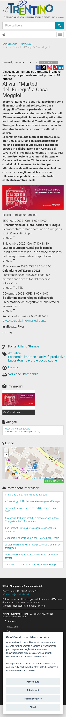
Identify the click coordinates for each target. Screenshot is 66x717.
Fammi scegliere (33, 698)
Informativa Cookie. (25, 670)
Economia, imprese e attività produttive (36, 357)
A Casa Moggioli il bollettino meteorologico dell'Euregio (32, 501)
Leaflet (34, 478)
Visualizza (11, 412)
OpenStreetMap (46, 478)
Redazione (12, 626)
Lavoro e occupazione (41, 360)
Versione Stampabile (23, 374)
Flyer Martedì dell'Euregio (17, 428)
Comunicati (27, 44)
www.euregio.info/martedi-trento (25, 320)
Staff (9, 631)
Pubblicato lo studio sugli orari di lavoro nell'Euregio (31, 564)
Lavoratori (15, 360)
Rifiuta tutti (33, 690)
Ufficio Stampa (9, 44)
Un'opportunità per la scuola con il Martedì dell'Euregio (32, 538)
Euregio (13, 367)
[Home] (4, 34)
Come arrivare (54, 481)
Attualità (14, 353)
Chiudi (33, 707)
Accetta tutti (33, 681)
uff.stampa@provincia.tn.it (15, 594)
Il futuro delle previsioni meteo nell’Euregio (26, 494)
